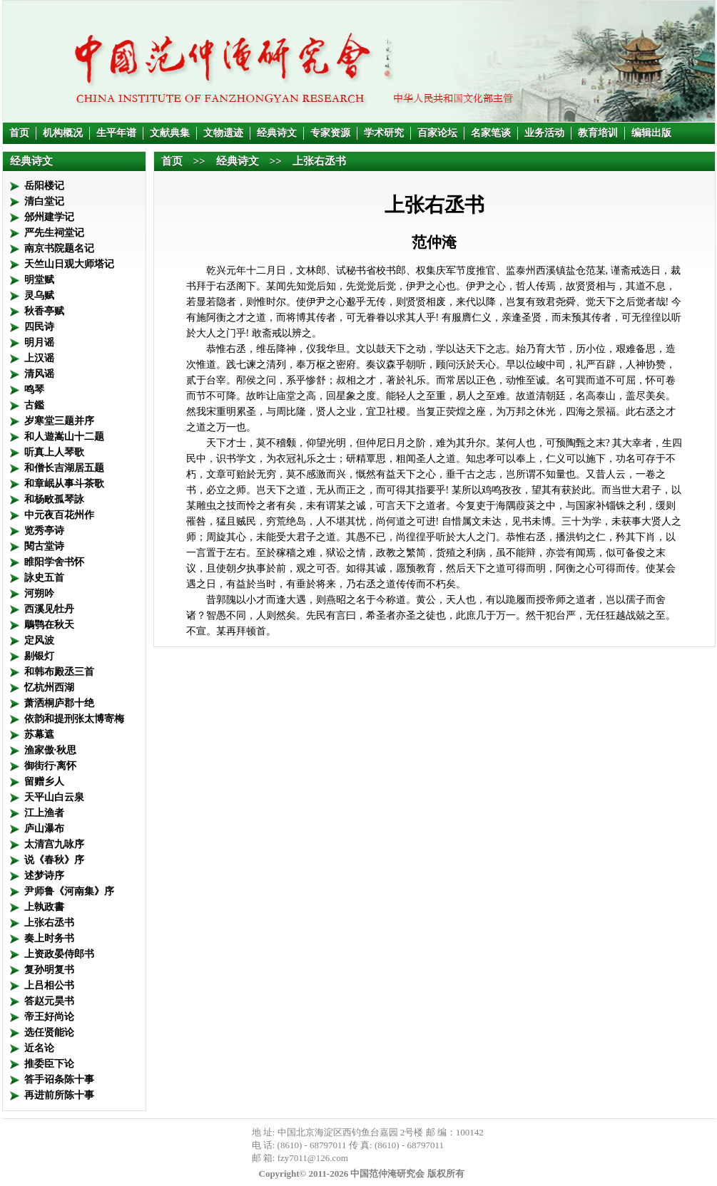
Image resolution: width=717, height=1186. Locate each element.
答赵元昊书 (49, 1001)
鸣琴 (34, 389)
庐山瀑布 (44, 828)
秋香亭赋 (44, 311)
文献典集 (170, 133)
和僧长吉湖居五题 (64, 468)
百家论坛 (437, 133)
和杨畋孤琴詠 (54, 499)
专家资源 (330, 133)
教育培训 (598, 133)
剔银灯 (39, 656)
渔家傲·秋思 (50, 750)
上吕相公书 (49, 985)
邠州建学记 (49, 217)
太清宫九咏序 (54, 844)
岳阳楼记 (44, 185)
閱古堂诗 (44, 546)
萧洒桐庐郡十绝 (59, 703)
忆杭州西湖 (49, 687)
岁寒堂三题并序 (59, 421)
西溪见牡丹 (49, 609)
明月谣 (39, 342)
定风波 (39, 640)
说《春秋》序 (54, 860)
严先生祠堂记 (54, 232)
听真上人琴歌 (54, 452)
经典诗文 (277, 133)
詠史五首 (44, 577)
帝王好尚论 (49, 1016)
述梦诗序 (44, 875)
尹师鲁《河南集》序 (69, 891)
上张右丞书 (49, 922)
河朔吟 (39, 593)
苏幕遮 (39, 734)
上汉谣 (39, 358)
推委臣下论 (49, 1063)
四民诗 (39, 326)
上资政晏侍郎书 (59, 954)
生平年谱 (116, 133)
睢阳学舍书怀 (54, 562)
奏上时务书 (49, 938)
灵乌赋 (39, 295)
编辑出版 (651, 133)
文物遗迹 (223, 133)
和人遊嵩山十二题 (64, 436)
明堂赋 (39, 279)
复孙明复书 (49, 969)
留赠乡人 (44, 781)
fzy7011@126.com (313, 1158)
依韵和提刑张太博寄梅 (74, 718)
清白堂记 (44, 201)
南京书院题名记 (59, 248)
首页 (19, 133)
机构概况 (63, 133)
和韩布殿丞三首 (59, 671)
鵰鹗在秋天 (49, 624)
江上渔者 (44, 813)
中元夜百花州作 (59, 515)
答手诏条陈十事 (59, 1079)
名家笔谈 (491, 133)
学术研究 (384, 133)
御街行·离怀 (50, 765)
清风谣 (39, 373)
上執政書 (44, 907)
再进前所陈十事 (59, 1095)
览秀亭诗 (44, 530)
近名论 (39, 1048)
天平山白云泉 (54, 797)
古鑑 (34, 405)
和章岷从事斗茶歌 (64, 483)
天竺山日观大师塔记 (69, 264)
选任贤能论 (49, 1032)
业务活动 (544, 133)
